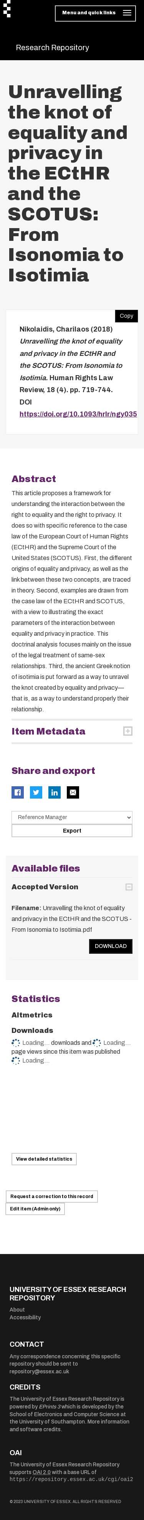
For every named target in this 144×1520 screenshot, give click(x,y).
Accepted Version (45, 887)
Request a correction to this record (51, 1196)
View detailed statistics (44, 1159)
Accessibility (25, 1317)
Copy (124, 314)
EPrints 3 (49, 1407)
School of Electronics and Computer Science (64, 1414)
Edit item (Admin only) (35, 1209)
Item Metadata (49, 731)
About (17, 1310)
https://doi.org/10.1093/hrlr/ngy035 (78, 414)
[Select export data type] (72, 817)
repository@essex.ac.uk (39, 1371)
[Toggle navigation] (95, 13)
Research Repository (52, 47)
